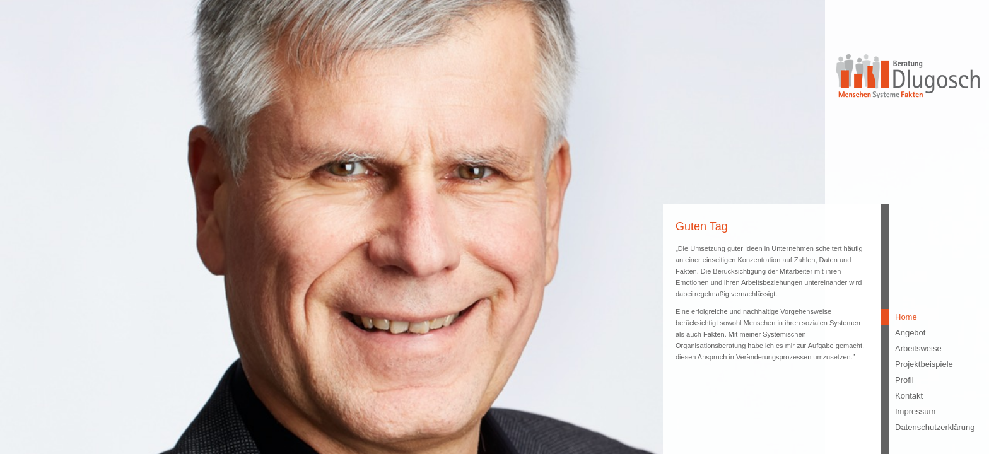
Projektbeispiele (923, 364)
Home (906, 317)
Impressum (915, 411)
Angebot (910, 332)
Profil (904, 380)
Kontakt (909, 395)
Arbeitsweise (918, 348)
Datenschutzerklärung (923, 427)
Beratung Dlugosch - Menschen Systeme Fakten (907, 75)
